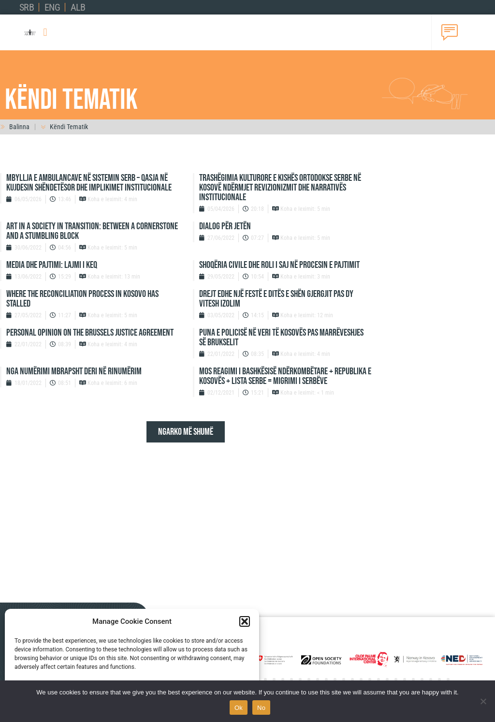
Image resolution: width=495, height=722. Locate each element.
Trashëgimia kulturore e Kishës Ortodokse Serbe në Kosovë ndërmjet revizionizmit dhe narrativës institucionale (280, 187)
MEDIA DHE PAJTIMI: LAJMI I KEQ (51, 265)
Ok (238, 707)
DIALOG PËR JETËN (225, 226)
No (261, 707)
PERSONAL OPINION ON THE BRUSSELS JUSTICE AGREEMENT (90, 333)
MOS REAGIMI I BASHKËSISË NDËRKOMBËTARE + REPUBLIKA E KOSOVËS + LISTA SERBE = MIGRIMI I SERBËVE (285, 376)
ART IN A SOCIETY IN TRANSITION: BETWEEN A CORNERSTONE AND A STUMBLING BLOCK (92, 231)
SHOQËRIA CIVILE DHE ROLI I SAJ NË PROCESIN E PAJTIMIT (279, 265)
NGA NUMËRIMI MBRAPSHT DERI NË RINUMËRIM (74, 371)
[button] (244, 621)
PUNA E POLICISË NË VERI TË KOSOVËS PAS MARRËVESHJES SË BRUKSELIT (281, 337)
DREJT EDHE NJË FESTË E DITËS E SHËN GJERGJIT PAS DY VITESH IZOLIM (276, 298)
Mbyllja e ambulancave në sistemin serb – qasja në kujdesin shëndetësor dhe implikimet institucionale (89, 182)
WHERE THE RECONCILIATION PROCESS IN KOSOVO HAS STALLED (82, 298)
